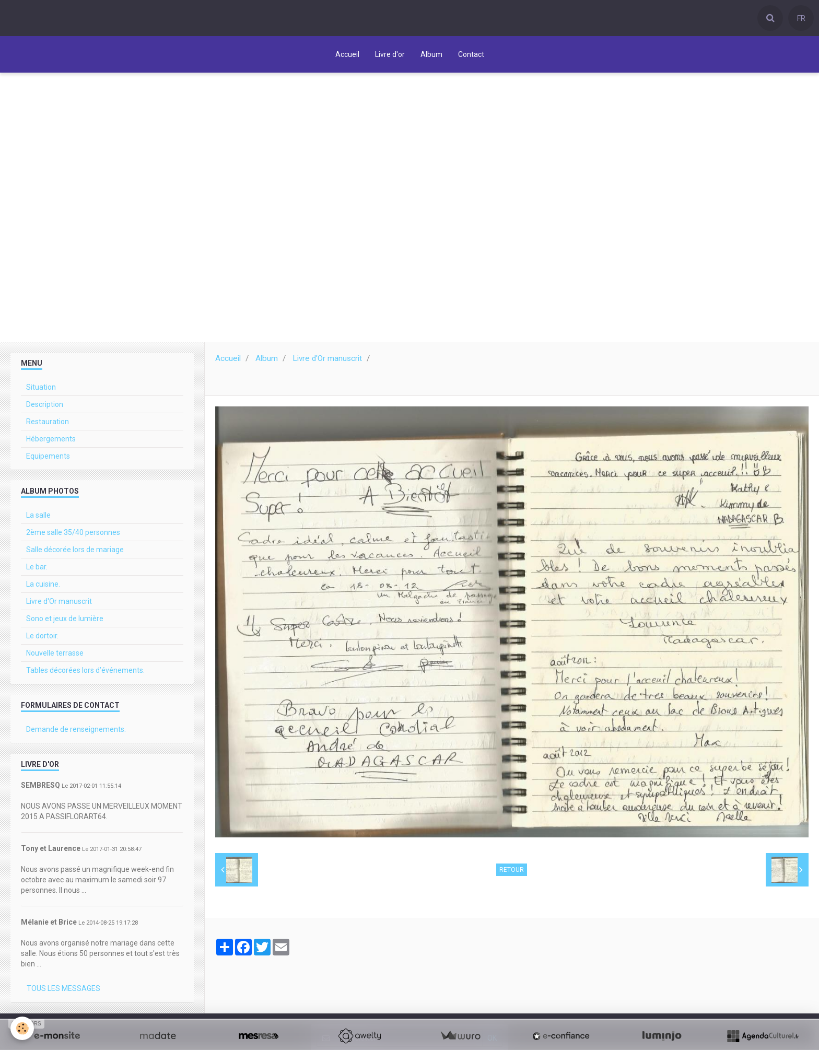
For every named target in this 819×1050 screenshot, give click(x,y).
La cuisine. (43, 586)
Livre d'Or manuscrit (327, 361)
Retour (511, 872)
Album (431, 54)
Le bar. (37, 569)
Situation (41, 390)
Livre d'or (390, 54)
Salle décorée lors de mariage (75, 552)
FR (801, 18)
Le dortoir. (42, 638)
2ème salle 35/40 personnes (73, 535)
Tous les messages (63, 991)
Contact (471, 54)
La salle (38, 518)
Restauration (47, 424)
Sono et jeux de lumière (64, 621)
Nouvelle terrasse (55, 655)
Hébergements (51, 441)
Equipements (48, 458)
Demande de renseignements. (76, 732)
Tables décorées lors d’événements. (85, 673)
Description (44, 407)
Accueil (347, 54)
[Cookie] (22, 1028)
